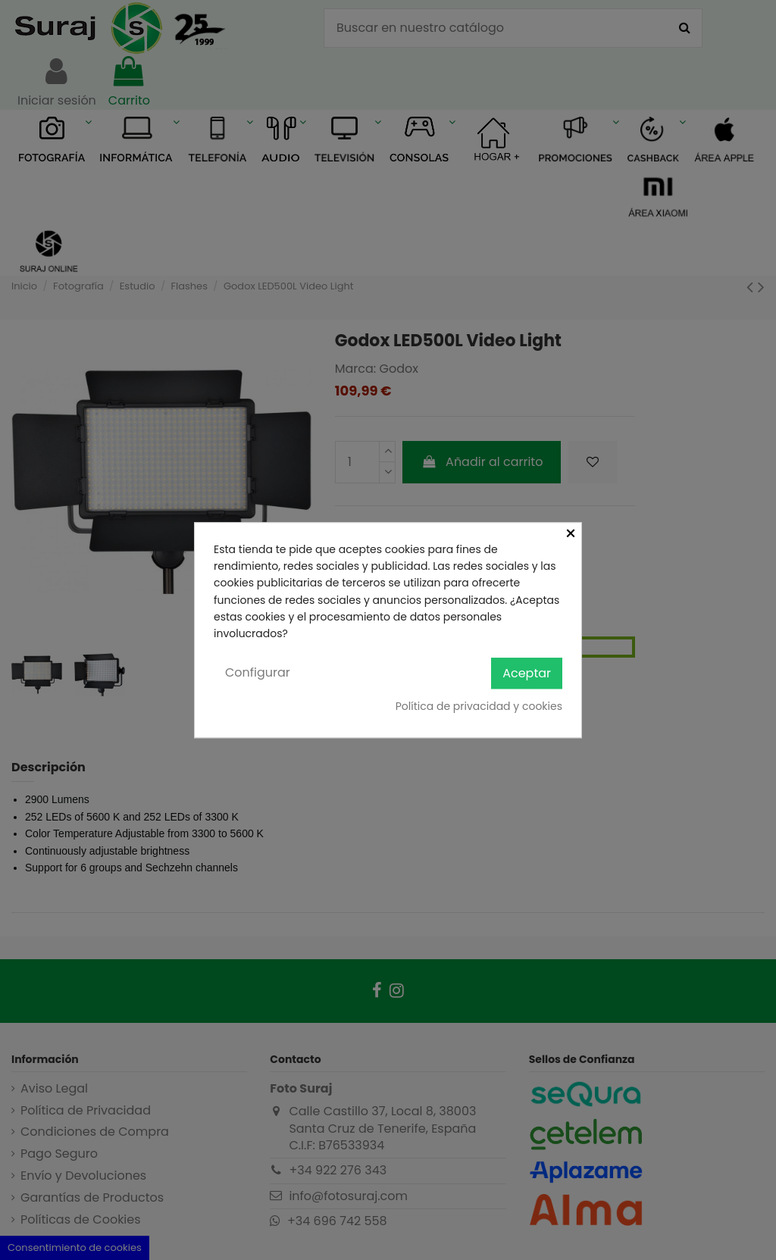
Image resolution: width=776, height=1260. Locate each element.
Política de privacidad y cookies (479, 706)
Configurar (257, 672)
